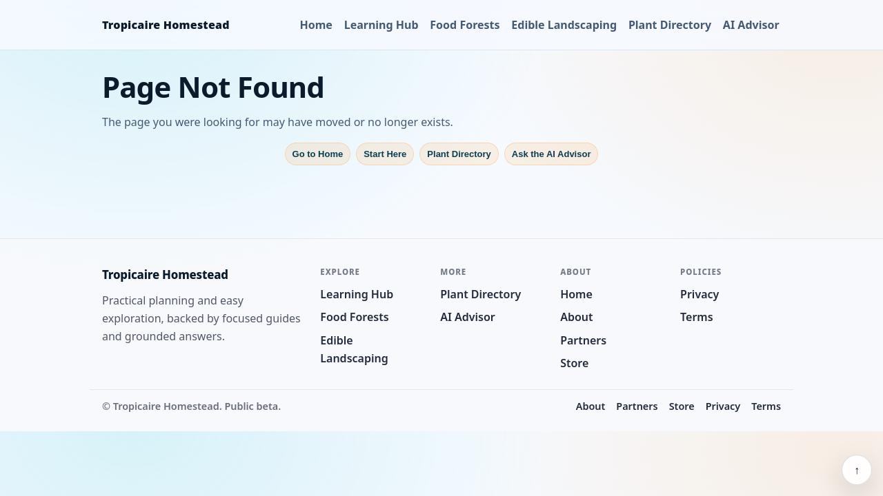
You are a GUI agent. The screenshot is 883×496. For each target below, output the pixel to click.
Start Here (385, 154)
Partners (583, 340)
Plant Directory (669, 24)
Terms (696, 316)
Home (316, 24)
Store (574, 363)
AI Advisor (751, 24)
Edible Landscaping (564, 24)
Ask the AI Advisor (551, 154)
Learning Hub (381, 24)
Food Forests (464, 24)
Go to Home (318, 154)
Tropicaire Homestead (166, 24)
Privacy (699, 294)
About (576, 316)
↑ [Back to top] (857, 469)
